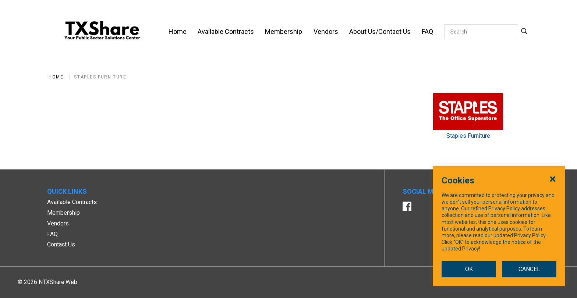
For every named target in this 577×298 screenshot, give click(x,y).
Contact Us (61, 244)
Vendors (58, 223)
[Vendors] (326, 31)
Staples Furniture (100, 77)
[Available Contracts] (226, 31)
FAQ (52, 234)
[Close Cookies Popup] (552, 190)
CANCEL (529, 281)
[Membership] (283, 31)
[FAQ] (427, 31)
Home (56, 77)
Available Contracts (72, 202)
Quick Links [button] (67, 191)
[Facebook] (407, 207)
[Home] (178, 31)
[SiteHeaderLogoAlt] (102, 31)
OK (469, 281)
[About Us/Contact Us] (380, 31)
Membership (63, 212)
